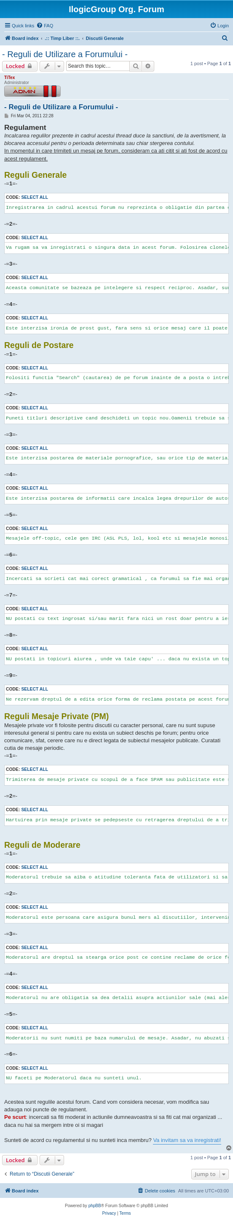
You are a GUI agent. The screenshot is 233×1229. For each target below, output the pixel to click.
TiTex (9, 77)
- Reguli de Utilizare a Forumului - (65, 54)
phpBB (94, 1205)
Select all (34, 197)
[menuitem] (44, 26)
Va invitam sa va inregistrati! (187, 1140)
